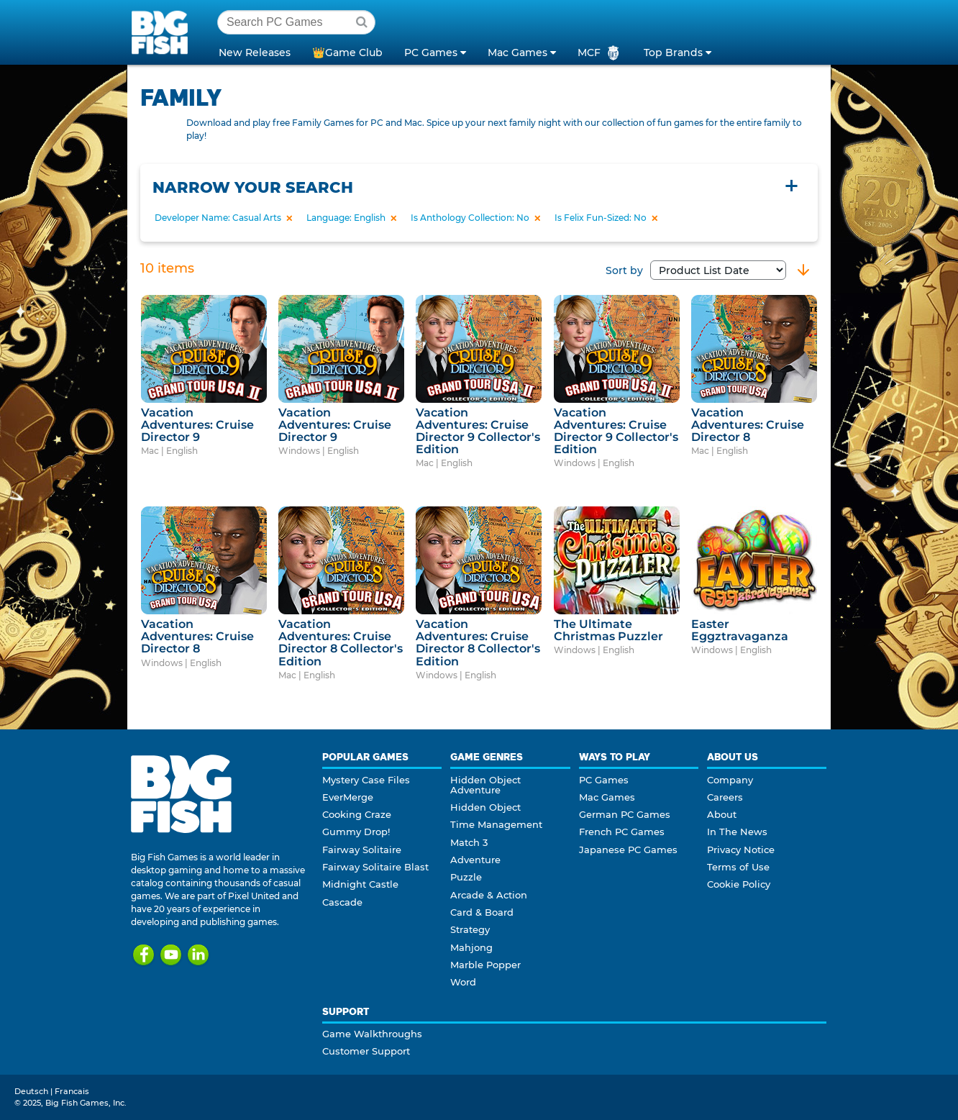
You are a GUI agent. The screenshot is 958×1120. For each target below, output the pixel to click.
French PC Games (622, 831)
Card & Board (482, 912)
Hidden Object (485, 807)
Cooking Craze (356, 814)
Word (463, 982)
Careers (725, 797)
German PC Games (624, 814)
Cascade (342, 902)
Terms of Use (738, 867)
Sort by (696, 270)
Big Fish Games (162, 31)
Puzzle (466, 877)
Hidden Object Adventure (485, 785)
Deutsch (31, 1091)
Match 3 (469, 842)
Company (730, 780)
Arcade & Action (488, 895)
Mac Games (607, 797)
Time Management (496, 824)
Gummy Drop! (356, 831)
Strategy (470, 929)
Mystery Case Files (366, 780)
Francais (72, 1091)
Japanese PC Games (628, 849)
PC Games (604, 780)
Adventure (475, 859)
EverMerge (347, 797)
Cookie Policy (738, 884)
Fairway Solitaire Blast (375, 867)
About (721, 814)
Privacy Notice (741, 849)
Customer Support (366, 1051)
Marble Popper (485, 964)
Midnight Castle (360, 884)
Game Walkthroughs (372, 1033)
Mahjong (471, 947)
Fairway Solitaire (361, 849)
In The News (737, 831)
